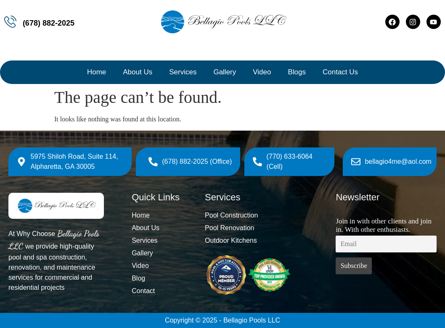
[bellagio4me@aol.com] (391, 162)
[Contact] (164, 291)
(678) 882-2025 (48, 23)
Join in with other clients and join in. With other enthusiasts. (384, 225)
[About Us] (164, 228)
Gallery (224, 72)
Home (96, 72)
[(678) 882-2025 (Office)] (190, 162)
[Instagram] (413, 22)
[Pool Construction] (266, 215)
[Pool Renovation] (266, 228)
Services (182, 72)
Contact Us (340, 72)
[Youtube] (433, 22)
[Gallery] (164, 253)
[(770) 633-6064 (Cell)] (291, 162)
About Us (137, 72)
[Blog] (164, 278)
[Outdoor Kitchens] (266, 241)
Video (262, 72)
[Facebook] (392, 22)
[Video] (164, 266)
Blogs (297, 72)
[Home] (164, 215)
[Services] (164, 241)
